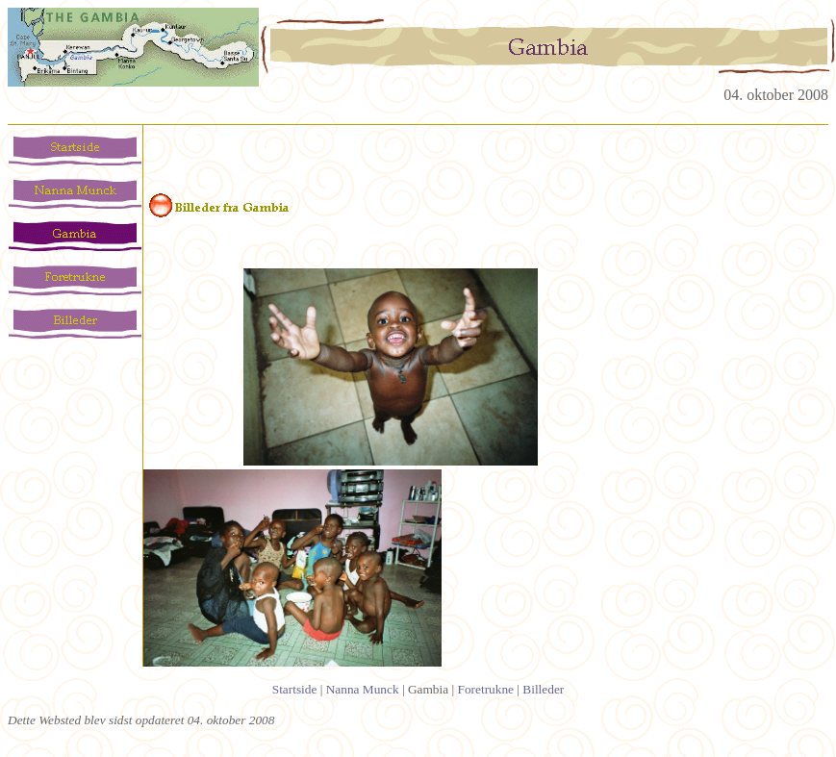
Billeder (543, 689)
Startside (294, 689)
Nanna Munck (362, 689)
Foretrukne (486, 689)
